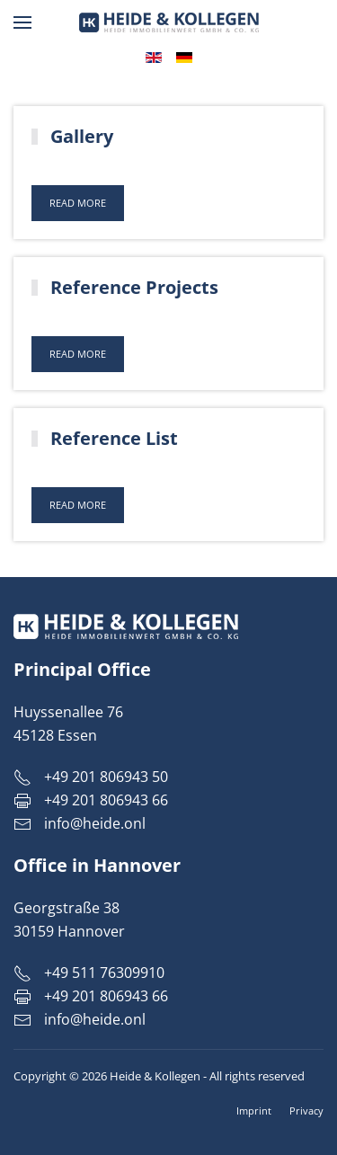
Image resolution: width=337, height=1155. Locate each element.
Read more (77, 202)
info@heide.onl (95, 823)
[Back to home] (169, 22)
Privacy (306, 1110)
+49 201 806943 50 (90, 776)
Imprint (253, 1110)
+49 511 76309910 (88, 972)
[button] (22, 22)
